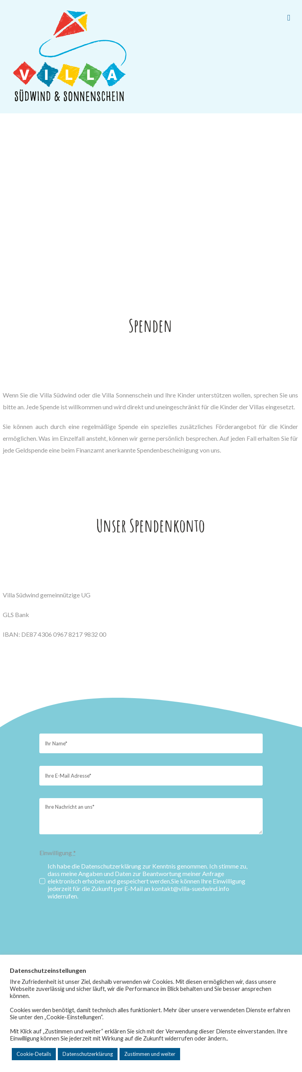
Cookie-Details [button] (34, 1054)
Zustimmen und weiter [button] (149, 1054)
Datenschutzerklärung (88, 1054)
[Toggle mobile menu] (288, 18)
